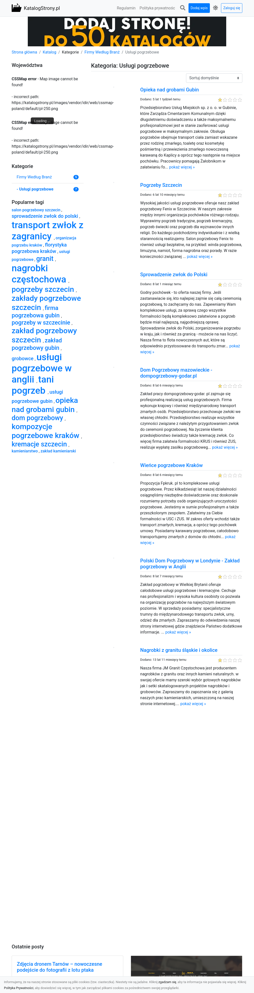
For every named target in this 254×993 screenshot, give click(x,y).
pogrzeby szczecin (44, 289)
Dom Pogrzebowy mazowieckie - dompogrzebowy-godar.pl (176, 373)
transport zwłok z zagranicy (47, 231)
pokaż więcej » (182, 167)
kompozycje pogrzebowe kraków (46, 431)
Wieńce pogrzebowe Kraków (171, 465)
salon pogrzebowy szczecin (36, 210)
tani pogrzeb (33, 385)
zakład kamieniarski (58, 451)
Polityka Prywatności (18, 988)
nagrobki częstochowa (40, 274)
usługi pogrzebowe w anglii (42, 368)
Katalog (49, 52)
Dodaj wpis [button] (199, 8)
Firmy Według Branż (102, 52)
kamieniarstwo (25, 451)
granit (45, 259)
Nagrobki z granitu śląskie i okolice (178, 650)
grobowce (23, 358)
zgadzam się (167, 982)
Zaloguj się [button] (231, 8)
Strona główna (24, 52)
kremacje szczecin (40, 444)
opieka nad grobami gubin (45, 405)
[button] (183, 8)
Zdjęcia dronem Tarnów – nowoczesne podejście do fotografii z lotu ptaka (59, 967)
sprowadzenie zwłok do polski (45, 216)
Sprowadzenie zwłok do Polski (173, 274)
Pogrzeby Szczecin (161, 185)
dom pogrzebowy (38, 418)
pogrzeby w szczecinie (42, 322)
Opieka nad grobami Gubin (169, 90)
